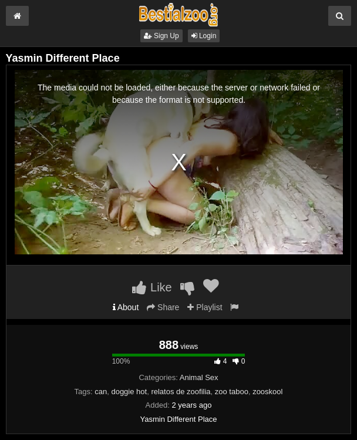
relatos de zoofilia (180, 391)
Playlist (204, 307)
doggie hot (129, 391)
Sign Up (161, 36)
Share (163, 307)
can (101, 391)
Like (151, 287)
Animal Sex (199, 377)
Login (204, 36)
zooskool (267, 391)
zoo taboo (231, 391)
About (126, 307)
